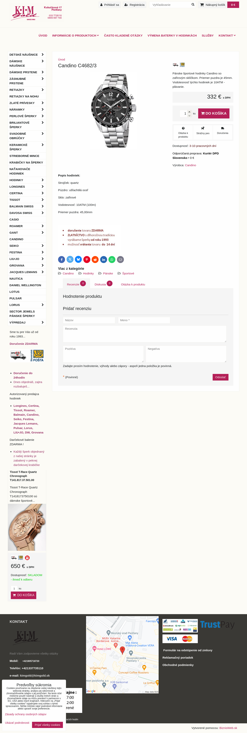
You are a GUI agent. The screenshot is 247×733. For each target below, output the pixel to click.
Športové (128, 273)
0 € (233, 4)
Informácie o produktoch (75, 35)
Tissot (27, 200)
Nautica (16, 278)
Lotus (14, 291)
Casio (14, 219)
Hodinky (88, 273)
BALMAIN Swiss (27, 206)
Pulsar (15, 298)
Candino (68, 273)
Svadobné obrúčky (27, 135)
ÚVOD (43, 35)
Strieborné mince (24, 155)
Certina (27, 193)
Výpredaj (27, 322)
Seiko (27, 246)
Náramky (27, 109)
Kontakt (227, 35)
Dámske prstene (27, 72)
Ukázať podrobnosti (17, 722)
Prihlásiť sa (109, 4)
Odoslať (220, 377)
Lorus (27, 305)
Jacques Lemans (27, 272)
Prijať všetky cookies (47, 724)
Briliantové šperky (27, 124)
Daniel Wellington (25, 285)
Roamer (27, 226)
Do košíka (214, 113)
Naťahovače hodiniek (19, 171)
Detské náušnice (27, 54)
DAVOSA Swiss (27, 213)
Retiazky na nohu (24, 96)
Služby (208, 35)
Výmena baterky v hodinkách (172, 35)
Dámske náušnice (27, 63)
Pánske (108, 273)
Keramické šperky (27, 147)
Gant (27, 232)
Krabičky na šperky (26, 162)
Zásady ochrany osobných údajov (25, 714)
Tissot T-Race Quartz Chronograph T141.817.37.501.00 (23, 476)
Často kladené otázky (123, 35)
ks (16, 588)
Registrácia (134, 4)
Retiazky (27, 90)
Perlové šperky (27, 116)
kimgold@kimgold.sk (35, 675)
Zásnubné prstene (27, 81)
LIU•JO (27, 259)
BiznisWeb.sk (228, 728)
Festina (27, 252)
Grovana (27, 265)
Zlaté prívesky (27, 103)
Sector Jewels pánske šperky (22, 314)
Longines (27, 186)
